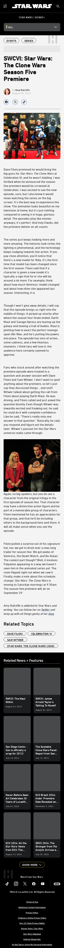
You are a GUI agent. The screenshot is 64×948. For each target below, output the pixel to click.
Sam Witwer (15, 639)
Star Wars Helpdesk (32, 934)
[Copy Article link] (24, 102)
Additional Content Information (32, 907)
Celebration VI (41, 633)
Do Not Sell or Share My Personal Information (32, 944)
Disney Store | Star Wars (32, 928)
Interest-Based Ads (32, 939)
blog (51, 613)
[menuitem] (5, 6)
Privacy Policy (32, 912)
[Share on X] (15, 102)
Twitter (45, 609)
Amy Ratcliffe (22, 89)
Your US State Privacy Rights (32, 923)
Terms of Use (32, 902)
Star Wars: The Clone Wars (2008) (30, 646)
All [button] (10, 27)
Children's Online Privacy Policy (32, 918)
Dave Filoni (15, 633)
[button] (32, 864)
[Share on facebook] (6, 102)
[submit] (58, 6)
